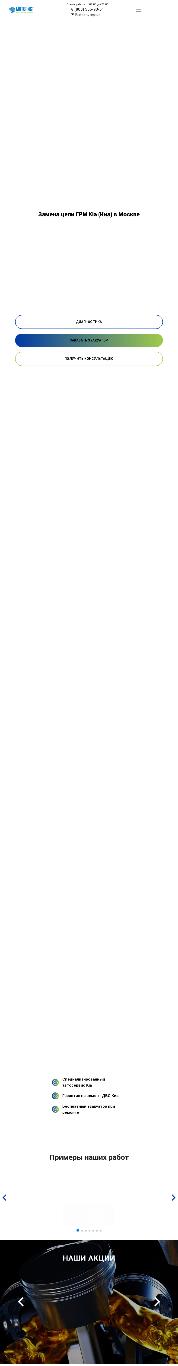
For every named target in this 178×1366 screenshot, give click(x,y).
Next (157, 1301)
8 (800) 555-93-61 (87, 9)
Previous (20, 1301)
